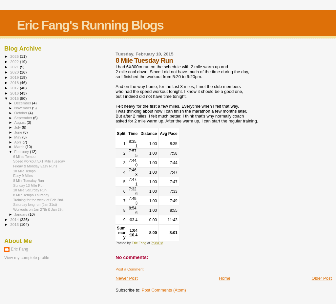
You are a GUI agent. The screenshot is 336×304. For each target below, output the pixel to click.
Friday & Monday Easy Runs (35, 166)
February (22, 152)
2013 (15, 224)
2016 (15, 93)
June (18, 132)
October (21, 113)
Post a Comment (129, 269)
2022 (15, 61)
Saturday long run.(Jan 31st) (35, 204)
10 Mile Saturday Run (30, 190)
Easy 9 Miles (23, 176)
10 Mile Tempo (24, 171)
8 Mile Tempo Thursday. (31, 195)
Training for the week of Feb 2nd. (38, 200)
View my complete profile (26, 257)
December (23, 103)
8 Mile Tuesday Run (28, 181)
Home (224, 278)
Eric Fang (19, 249)
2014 (15, 219)
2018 (15, 82)
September (23, 118)
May (18, 137)
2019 (15, 77)
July (18, 127)
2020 (15, 72)
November (23, 108)
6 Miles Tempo (24, 157)
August (20, 122)
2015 (15, 98)
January (21, 214)
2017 (15, 88)
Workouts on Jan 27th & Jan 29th (38, 209)
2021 (15, 67)
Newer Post (126, 278)
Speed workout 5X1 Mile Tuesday (39, 161)
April (18, 142)
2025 (15, 56)
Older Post (322, 278)
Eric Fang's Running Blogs (90, 25)
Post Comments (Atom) (164, 290)
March (20, 147)
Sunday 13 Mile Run (28, 185)
